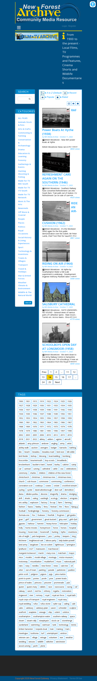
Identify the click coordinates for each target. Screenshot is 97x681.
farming (68, 502)
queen (21, 587)
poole (44, 578)
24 (43, 382)
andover (45, 443)
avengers (44, 447)
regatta (56, 591)
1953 (28, 418)
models (29, 557)
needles (35, 565)
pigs (51, 574)
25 (49, 382)
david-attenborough (43, 490)
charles (33, 473)
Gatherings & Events (24, 165)
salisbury (29, 608)
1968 (21, 426)
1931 (49, 405)
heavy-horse (51, 523)
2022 (35, 439)
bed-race (60, 452)
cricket (56, 485)
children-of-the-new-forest (59, 473)
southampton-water (41, 616)
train (52, 629)
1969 (28, 426)
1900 (21, 401)
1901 (28, 401)
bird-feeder (23, 456)
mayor (71, 553)
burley (57, 464)
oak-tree (64, 565)
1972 (49, 426)
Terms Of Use (76, 678)
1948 (49, 414)
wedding (22, 641)
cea (61, 468)
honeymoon (45, 528)
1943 (69, 409)
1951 (69, 414)
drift (20, 498)
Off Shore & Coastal (23, 213)
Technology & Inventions (25, 252)
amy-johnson (33, 443)
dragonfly (54, 494)
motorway (23, 561)
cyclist (29, 490)
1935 (69, 405)
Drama (21, 149)
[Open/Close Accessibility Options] (92, 4)
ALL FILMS (22, 118)
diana (21, 494)
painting (42, 570)
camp (73, 464)
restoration (66, 591)
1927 (21, 405)
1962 (35, 422)
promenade (59, 582)
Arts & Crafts (24, 129)
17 (69, 377)
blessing (42, 456)
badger (54, 447)
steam (21, 620)
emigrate (73, 498)
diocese (44, 494)
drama (63, 494)
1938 (35, 409)
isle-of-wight (24, 536)
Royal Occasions (23, 232)
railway (22, 591)
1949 (56, 414)
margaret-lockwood (27, 553)
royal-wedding (25, 603)
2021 (28, 439)
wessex (32, 641)
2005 (35, 435)
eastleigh (44, 498)
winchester (60, 641)
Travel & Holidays (22, 270)
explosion (34, 502)
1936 (21, 409)
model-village (40, 557)
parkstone (61, 570)
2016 (69, 435)
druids (27, 498)
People (21, 219)
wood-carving (24, 646)
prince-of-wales (25, 582)
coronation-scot (25, 485)
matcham (62, 553)
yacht (35, 646)
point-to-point (25, 578)
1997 (63, 431)
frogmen (60, 515)
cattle (55, 468)
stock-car (55, 620)
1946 (35, 414)
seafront (22, 612)
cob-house (31, 481)
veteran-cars (24, 637)
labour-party (51, 540)
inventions (72, 532)
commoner (43, 481)
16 (63, 377)
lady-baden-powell (66, 540)
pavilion (71, 570)
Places (21, 222)
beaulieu (36, 452)
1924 (56, 401)
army (62, 443)
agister (59, 439)
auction (34, 447)
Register (72, 26)
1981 (42, 431)
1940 (49, 409)
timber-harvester (26, 629)
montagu (52, 557)
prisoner (47, 582)
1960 (21, 422)
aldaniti (22, 443)
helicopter (64, 523)
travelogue (23, 633)
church (21, 481)
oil (72, 565)
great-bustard (50, 519)
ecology (54, 498)
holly (21, 528)
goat (21, 519)
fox (33, 515)
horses (64, 528)
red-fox (38, 591)
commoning (56, 481)
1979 (28, 431)
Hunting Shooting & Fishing (23, 174)
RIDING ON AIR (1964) (57, 263)
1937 (28, 409)
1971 (42, 426)
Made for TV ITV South (24, 189)
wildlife (40, 641)
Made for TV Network (24, 196)
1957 (56, 418)
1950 (63, 414)
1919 (42, 401)
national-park (69, 561)
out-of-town (31, 570)
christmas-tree (49, 477)
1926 (69, 401)
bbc (20, 452)
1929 (35, 405)
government (37, 519)
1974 (63, 426)
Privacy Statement (59, 678)
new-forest (46, 565)
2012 (56, 435)
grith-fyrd (73, 519)
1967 (69, 422)
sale (73, 603)
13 (43, 377)
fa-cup (52, 502)
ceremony (23, 473)
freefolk (51, 515)
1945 (28, 414)
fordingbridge (33, 511)
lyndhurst (23, 549)
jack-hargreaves (39, 536)
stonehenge (67, 620)
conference (69, 481)
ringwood (23, 595)
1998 (69, 431)
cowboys (39, 485)
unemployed (52, 633)
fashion (22, 506)
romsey (39, 595)
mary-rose (50, 553)
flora (67, 506)
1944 (21, 414)
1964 (49, 422)
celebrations (71, 468)
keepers (66, 536)
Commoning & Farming (25, 134)
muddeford (49, 561)
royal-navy (62, 599)
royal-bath (71, 595)
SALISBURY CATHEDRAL (58, 304)
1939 (42, 409)
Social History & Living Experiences (24, 240)
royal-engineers (48, 599)
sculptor (72, 608)
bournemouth (36, 460)
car (20, 468)
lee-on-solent (46, 544)
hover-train (33, 532)
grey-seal (63, 519)
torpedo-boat (41, 629)
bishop (33, 456)
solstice (66, 612)
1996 (56, 431)
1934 (63, 405)
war (61, 637)
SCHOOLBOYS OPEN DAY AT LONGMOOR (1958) (59, 347)
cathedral (46, 468)
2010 (49, 435)
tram (67, 629)
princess (38, 582)
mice (21, 557)
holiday (74, 523)
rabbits (43, 587)
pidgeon (34, 574)
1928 (28, 405)
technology (63, 625)
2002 (21, 435)
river (31, 595)
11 (67, 372)
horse (55, 528)
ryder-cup (57, 603)
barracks (63, 447)
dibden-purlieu (32, 494)
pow (51, 578)
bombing (66, 456)
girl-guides (71, 515)
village (34, 637)
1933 (56, 405)
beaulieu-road (48, 452)
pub (68, 582)
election (63, 498)
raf (76, 587)
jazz (50, 536)
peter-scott (23, 574)
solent (57, 612)
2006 (42, 435)
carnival (27, 468)
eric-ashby (23, 502)
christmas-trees (64, 477)
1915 (35, 401)
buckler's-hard (38, 464)
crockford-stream (69, 485)
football (22, 511)
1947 (42, 414)
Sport (20, 247)
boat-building (54, 456)
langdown (34, 544)
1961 (28, 422)
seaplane (32, 612)
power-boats (61, 578)
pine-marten (60, 574)
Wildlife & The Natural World (25, 294)
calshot (65, 464)
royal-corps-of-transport (29, 599)
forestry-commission (60, 511)
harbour (31, 523)
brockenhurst (24, 464)
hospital (72, 528)
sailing (66, 603)
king (74, 536)
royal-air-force (58, 595)
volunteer (53, 637)
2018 (21, 439)
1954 (35, 418)
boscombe (23, 460)
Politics (21, 226)
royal (47, 595)
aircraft (68, 439)
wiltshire (49, 641)
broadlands (62, 460)
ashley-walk (24, 447)
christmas (36, 477)
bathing (73, 447)
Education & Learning (24, 155)
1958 (63, 418)
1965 (56, 422)
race (50, 587)
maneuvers (40, 549)
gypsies (22, 523)
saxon (53, 608)
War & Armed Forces (24, 277)
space (72, 616)
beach (27, 452)
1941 (56, 409)
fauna (30, 506)
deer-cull (58, 490)
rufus (35, 603)
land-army (23, 544)
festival (53, 506)
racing (69, 587)
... (61, 372)
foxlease (41, 515)
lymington (71, 544)
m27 (31, 549)
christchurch (24, 477)
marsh (41, 553)
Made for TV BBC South (24, 182)
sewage (42, 612)
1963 (42, 422)
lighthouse (59, 544)
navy (27, 565)
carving (36, 468)
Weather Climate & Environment (24, 285)
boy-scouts (49, 460)
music (58, 561)
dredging (73, 494)
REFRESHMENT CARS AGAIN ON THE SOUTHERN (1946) (56, 178)
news (56, 565)
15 (56, 377)
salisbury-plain (42, 608)
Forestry (22, 160)
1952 (21, 418)
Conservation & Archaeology (24, 142)
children (42, 473)
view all (28, 303)
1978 (21, 431)
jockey (57, 536)
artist (69, 443)
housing (22, 532)
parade (51, 570)
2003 (28, 435)
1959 (69, 418)
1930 (42, 405)
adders (50, 439)
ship (50, 612)
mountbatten (35, 561)
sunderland (23, 625)
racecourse (59, 587)
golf (27, 519)
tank (54, 625)
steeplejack (44, 620)
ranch (29, 591)
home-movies (31, 528)
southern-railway (60, 616)
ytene (42, 646)
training (59, 629)
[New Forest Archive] (48, 13)
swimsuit (46, 625)
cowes (48, 485)
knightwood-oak (36, 540)
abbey (42, 439)
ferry (46, 506)
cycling (21, 490)
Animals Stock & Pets (25, 123)
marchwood (53, 549)
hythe (63, 532)
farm (60, 502)
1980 (35, 431)
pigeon (43, 574)
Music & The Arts (24, 203)
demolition (69, 490)
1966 (63, 422)
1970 (35, 426)
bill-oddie (71, 452)
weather (69, 637)
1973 (56, 426)
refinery (47, 591)
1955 (42, 418)
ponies (36, 578)
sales (21, 608)
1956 (49, 418)
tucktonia (34, 633)
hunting (55, 532)
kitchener (23, 540)
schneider (63, 608)
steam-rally (31, 620)
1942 (63, 409)
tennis (73, 625)
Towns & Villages (22, 259)
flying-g (74, 506)
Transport (23, 264)
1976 (69, 426)
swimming (35, 625)
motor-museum (66, 557)
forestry (45, 511)
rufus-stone (45, 603)
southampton (24, 616)
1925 (63, 401)
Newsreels (23, 208)
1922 (49, 401)
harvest (40, 523)
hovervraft (44, 532)
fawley (38, 506)
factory (44, 502)
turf (42, 633)
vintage (43, 637)
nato (21, 565)
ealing (35, 498)
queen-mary (32, 587)
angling (54, 443)
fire (60, 506)
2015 (63, 435)
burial (49, 464)
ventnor (63, 633)
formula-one (24, 515)
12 (74, 372)
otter (21, 570)
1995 (49, 431)
